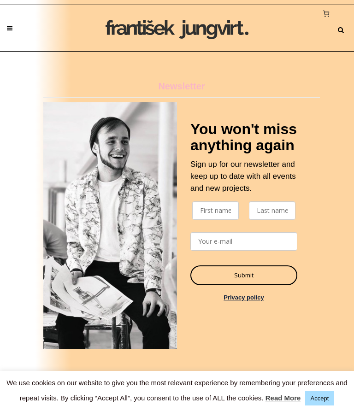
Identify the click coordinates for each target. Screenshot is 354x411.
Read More (283, 398)
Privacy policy (244, 297)
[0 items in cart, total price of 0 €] (326, 13)
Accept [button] (320, 398)
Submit (244, 275)
